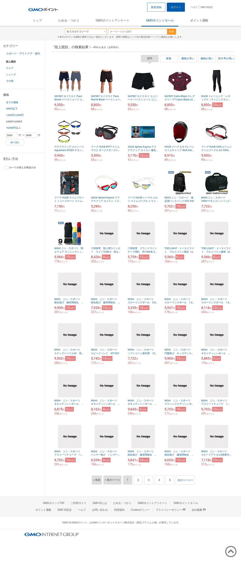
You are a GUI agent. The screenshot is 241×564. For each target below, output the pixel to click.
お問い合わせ (100, 509)
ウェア (9, 68)
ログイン (176, 7)
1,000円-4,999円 (15, 115)
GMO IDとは (100, 503)
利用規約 (119, 509)
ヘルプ (194, 7)
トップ (37, 20)
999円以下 (12, 108)
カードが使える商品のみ (20, 167)
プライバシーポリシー (170, 509)
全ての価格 (12, 102)
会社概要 (199, 509)
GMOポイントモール (160, 20)
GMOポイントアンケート (113, 20)
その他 (9, 80)
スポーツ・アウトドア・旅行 (23, 53)
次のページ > (185, 480)
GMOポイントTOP (53, 503)
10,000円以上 (13, 127)
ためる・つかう (68, 20)
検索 (171, 31)
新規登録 (156, 7)
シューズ (11, 74)
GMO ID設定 (207, 7)
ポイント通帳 (199, 20)
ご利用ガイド (78, 503)
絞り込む (15, 142)
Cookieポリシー (140, 509)
